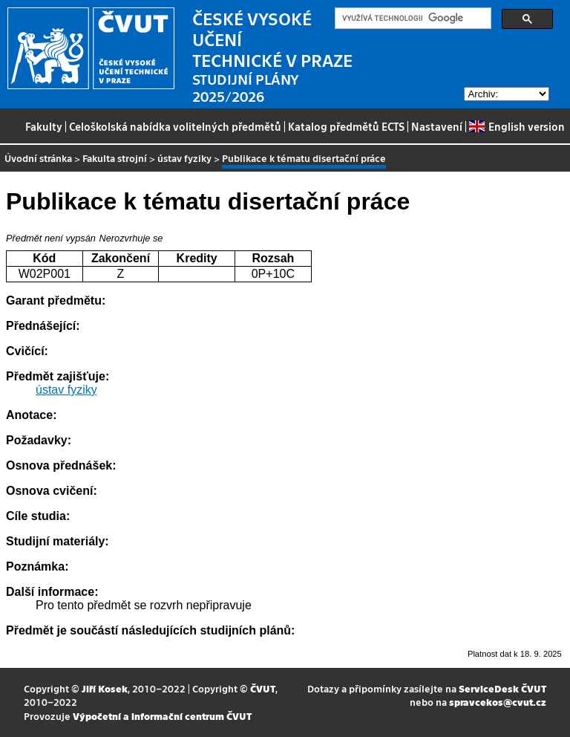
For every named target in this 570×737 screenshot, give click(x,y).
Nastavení (436, 126)
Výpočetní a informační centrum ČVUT (162, 715)
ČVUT (262, 688)
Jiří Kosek (105, 688)
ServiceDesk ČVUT (502, 688)
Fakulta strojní (114, 157)
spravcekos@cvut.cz (497, 701)
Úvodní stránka (38, 157)
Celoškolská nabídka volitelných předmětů (175, 126)
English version (516, 126)
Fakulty (43, 126)
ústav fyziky (184, 157)
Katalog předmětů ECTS (346, 126)
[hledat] (411, 18)
